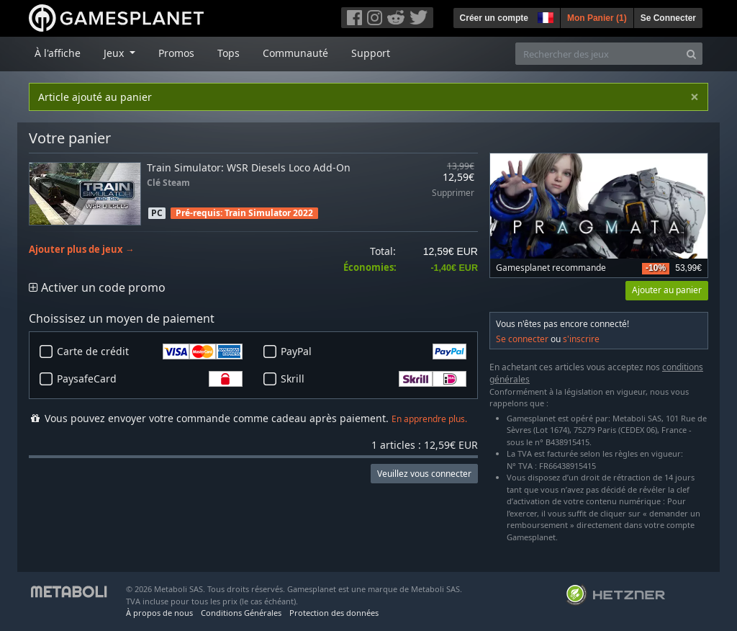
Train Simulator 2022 (269, 212)
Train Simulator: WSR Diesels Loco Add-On (249, 167)
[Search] (691, 53)
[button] (544, 16)
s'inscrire (581, 339)
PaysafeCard (150, 379)
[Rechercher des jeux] (598, 53)
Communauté (295, 53)
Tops (228, 53)
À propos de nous (159, 612)
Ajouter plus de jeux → (82, 249)
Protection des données (334, 612)
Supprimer (453, 193)
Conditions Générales (241, 612)
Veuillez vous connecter (424, 473)
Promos (176, 53)
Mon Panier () (597, 18)
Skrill (373, 379)
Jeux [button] (115, 53)
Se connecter (522, 339)
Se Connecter (668, 18)
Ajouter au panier (667, 290)
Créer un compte (494, 18)
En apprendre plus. (429, 418)
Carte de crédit (150, 351)
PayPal (373, 351)
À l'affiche (58, 53)
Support (370, 53)
